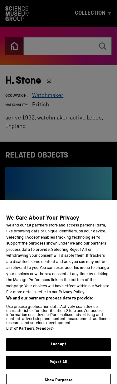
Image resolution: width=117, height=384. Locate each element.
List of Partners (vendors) (30, 332)
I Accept (58, 348)
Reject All (58, 366)
